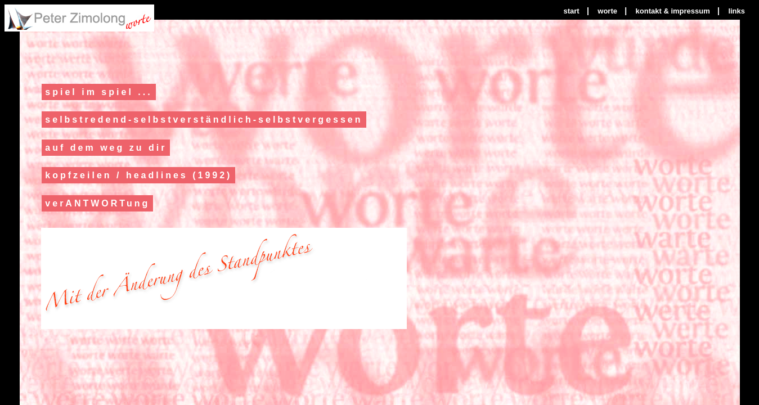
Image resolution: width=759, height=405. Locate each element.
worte (607, 11)
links (736, 11)
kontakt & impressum (673, 11)
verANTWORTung (97, 203)
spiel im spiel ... (98, 92)
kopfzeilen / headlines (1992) (138, 175)
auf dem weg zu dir (106, 147)
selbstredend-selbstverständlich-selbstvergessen (203, 119)
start (571, 11)
